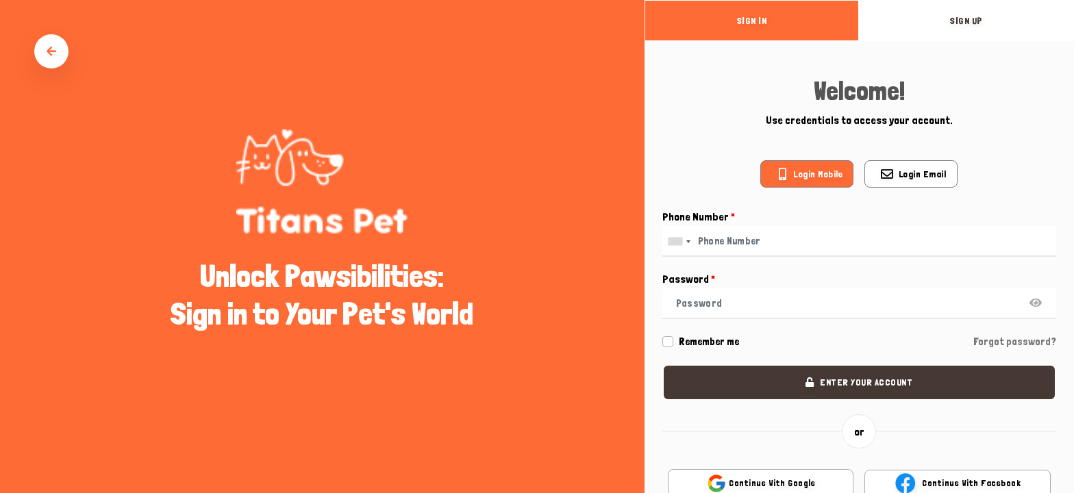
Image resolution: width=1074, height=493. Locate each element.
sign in (752, 20)
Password (688, 279)
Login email (923, 173)
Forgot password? (1014, 342)
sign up (966, 20)
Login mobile (817, 173)
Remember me (709, 342)
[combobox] (679, 241)
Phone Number (698, 216)
